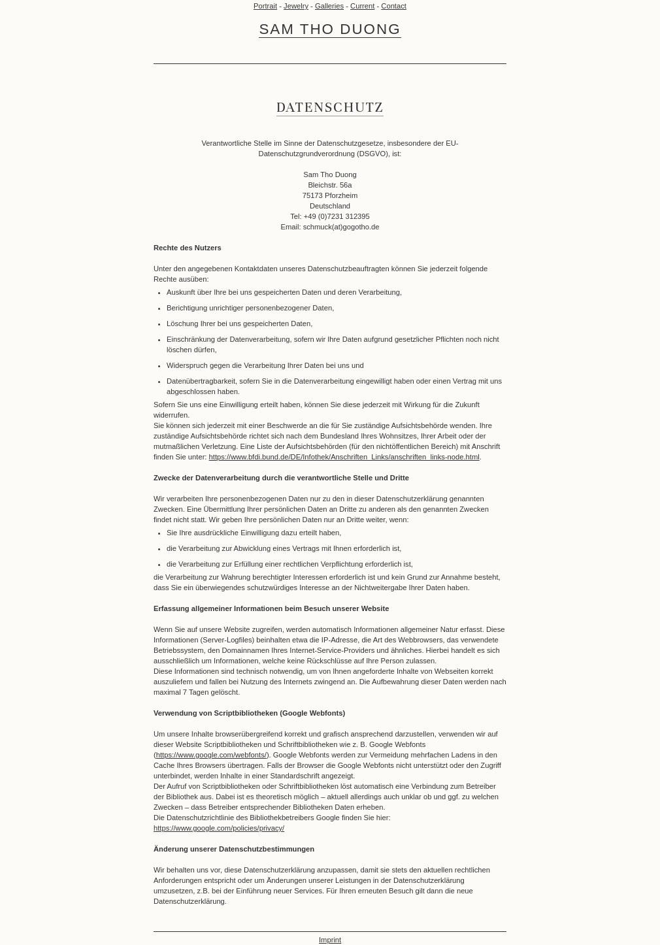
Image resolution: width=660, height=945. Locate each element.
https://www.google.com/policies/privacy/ (219, 828)
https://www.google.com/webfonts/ (211, 755)
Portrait (265, 6)
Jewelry (296, 6)
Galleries (329, 6)
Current (362, 6)
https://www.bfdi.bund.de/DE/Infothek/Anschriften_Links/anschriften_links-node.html (344, 457)
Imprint (330, 940)
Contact (393, 6)
